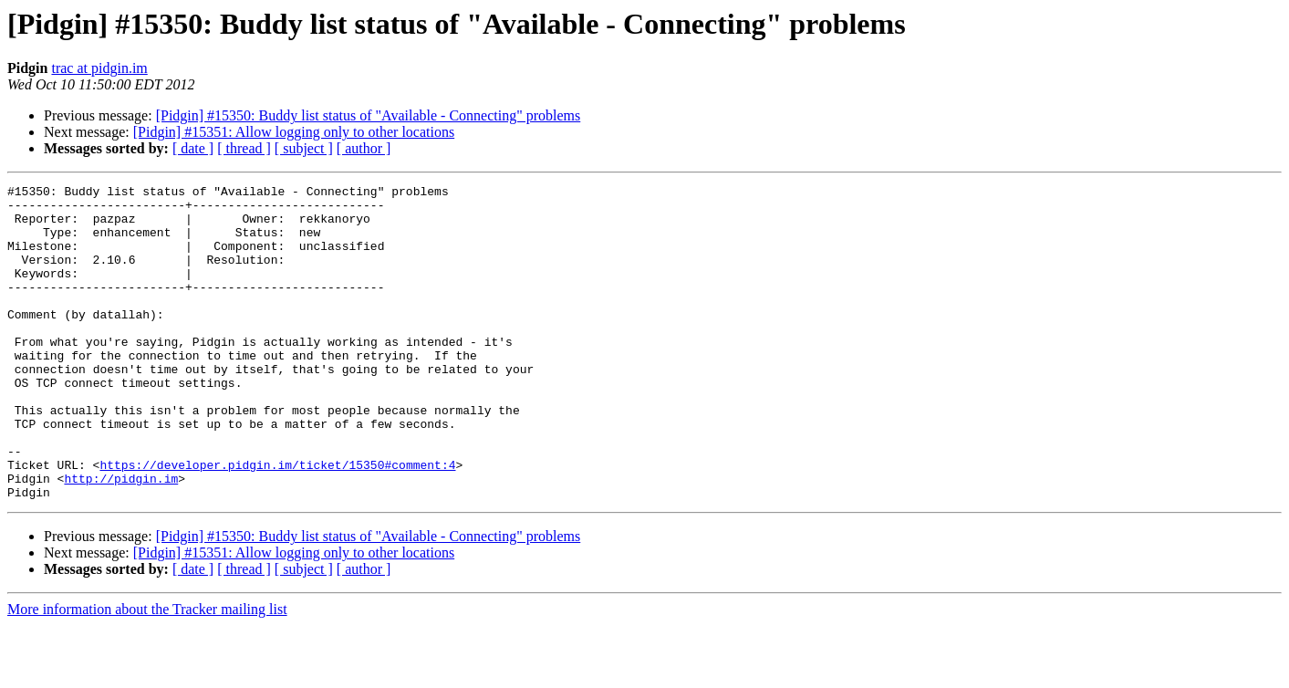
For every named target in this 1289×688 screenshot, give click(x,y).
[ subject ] (304, 148)
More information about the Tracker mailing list (147, 672)
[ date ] (192, 148)
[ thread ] (244, 148)
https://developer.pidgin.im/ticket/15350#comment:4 (277, 522)
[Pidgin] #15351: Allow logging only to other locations (293, 132)
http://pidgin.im (121, 538)
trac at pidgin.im (99, 68)
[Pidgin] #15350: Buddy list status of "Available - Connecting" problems (368, 115)
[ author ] (364, 148)
